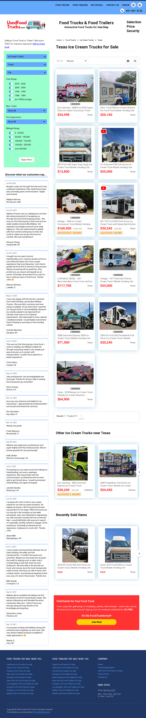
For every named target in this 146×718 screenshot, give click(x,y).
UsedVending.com (42, 712)
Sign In (129, 5)
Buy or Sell (97, 5)
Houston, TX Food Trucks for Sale (21, 687)
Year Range (11, 79)
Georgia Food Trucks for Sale (19, 677)
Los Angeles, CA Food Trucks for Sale (22, 684)
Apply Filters (26, 160)
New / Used (11, 106)
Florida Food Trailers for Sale (64, 671)
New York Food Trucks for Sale (19, 674)
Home (100, 664)
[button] (71, 104)
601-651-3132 (109, 690)
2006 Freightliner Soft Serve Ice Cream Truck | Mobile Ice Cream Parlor (115, 486)
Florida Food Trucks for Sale (18, 671)
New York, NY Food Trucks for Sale (21, 681)
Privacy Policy (103, 674)
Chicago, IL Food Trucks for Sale (20, 690)
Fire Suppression (13, 117)
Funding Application (106, 667)
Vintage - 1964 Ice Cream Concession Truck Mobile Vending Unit (73, 224)
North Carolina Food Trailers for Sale (67, 677)
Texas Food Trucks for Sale (18, 668)
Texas (27, 64)
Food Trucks (62, 5)
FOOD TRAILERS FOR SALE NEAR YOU (70, 659)
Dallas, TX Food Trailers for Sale (65, 690)
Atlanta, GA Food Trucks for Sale (20, 693)
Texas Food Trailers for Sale (63, 664)
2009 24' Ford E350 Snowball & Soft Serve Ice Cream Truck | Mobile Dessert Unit (117, 338)
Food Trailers (80, 5)
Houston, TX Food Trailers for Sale (66, 684)
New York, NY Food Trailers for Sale (66, 681)
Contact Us (112, 5)
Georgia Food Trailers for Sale (64, 674)
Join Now (96, 622)
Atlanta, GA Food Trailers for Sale (66, 693)
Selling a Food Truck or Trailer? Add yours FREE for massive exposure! (25, 43)
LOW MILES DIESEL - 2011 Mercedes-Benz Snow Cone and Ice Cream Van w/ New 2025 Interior (74, 281)
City (27, 72)
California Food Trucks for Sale (19, 664)
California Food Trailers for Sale (65, 668)
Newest (77, 61)
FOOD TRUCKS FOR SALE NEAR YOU (24, 659)
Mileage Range (13, 128)
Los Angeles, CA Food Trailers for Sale (68, 687)
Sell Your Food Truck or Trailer (110, 671)
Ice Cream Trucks (27, 56)
